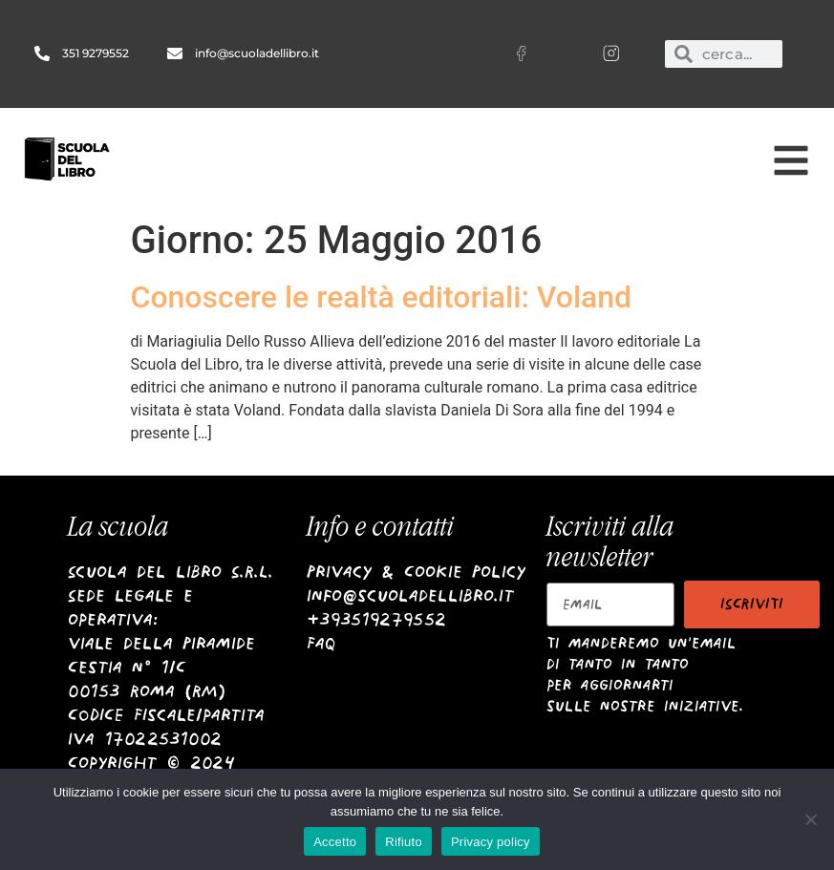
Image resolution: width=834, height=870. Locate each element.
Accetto (334, 842)
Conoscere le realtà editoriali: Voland (381, 297)
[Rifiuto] (810, 819)
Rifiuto (403, 842)
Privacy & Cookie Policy (416, 572)
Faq (321, 643)
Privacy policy (490, 842)
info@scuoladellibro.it (410, 595)
